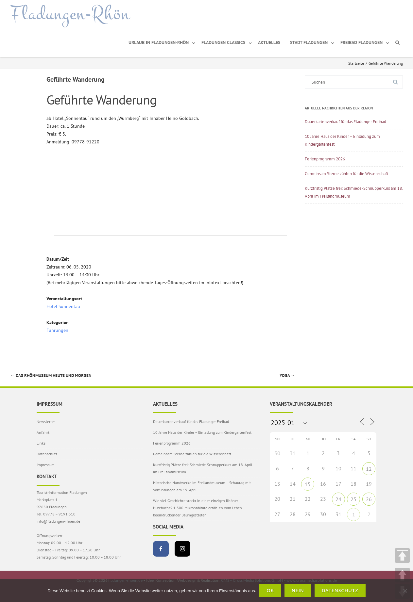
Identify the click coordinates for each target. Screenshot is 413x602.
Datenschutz (47, 453)
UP (402, 575)
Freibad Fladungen (361, 42)
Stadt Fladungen (309, 42)
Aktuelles (269, 42)
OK (270, 590)
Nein (298, 590)
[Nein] (405, 590)
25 (353, 499)
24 (338, 499)
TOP (402, 555)
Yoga (287, 375)
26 (369, 499)
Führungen (57, 330)
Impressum (46, 464)
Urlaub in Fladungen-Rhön (159, 42)
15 (308, 484)
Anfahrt (43, 432)
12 (369, 468)
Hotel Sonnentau (63, 306)
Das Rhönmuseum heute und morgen (51, 375)
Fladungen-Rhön (70, 14)
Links (41, 443)
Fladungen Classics (223, 42)
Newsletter (46, 421)
